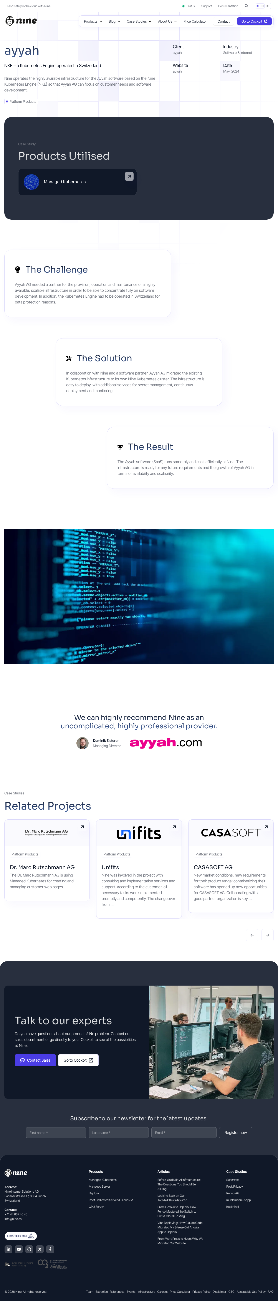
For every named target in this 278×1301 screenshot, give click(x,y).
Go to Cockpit (78, 1060)
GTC (231, 1291)
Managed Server (99, 1186)
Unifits (110, 867)
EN (262, 6)
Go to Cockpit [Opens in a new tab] (252, 21)
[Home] (20, 20)
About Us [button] (165, 21)
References (117, 1291)
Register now (236, 1132)
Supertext (232, 1180)
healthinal (232, 1206)
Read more (82, 827)
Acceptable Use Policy (251, 1291)
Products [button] (91, 21)
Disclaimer (219, 1291)
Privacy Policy (201, 1291)
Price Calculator (195, 21)
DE (268, 6)
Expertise (102, 1291)
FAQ (270, 1291)
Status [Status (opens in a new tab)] (188, 6)
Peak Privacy (234, 1186)
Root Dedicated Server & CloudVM (111, 1200)
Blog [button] (112, 21)
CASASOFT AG (213, 867)
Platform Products (23, 101)
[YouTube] (19, 1249)
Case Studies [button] (137, 21)
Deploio (94, 1193)
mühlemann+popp (238, 1200)
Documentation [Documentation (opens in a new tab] (228, 6)
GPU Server (96, 1206)
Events (131, 1291)
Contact (224, 21)
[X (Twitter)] (40, 1249)
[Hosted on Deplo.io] (36, 1236)
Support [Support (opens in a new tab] (206, 6)
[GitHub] (29, 1249)
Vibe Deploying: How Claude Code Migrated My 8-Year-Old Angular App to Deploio (179, 1227)
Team (89, 1291)
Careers (162, 1291)
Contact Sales (35, 1060)
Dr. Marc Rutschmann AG (42, 867)
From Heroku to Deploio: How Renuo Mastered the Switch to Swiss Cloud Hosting (176, 1211)
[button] (246, 6)
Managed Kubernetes (103, 1180)
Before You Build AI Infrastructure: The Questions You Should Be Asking (178, 1184)
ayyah (177, 71)
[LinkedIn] (8, 1249)
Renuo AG (232, 1193)
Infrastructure (146, 1291)
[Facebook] (50, 1249)
